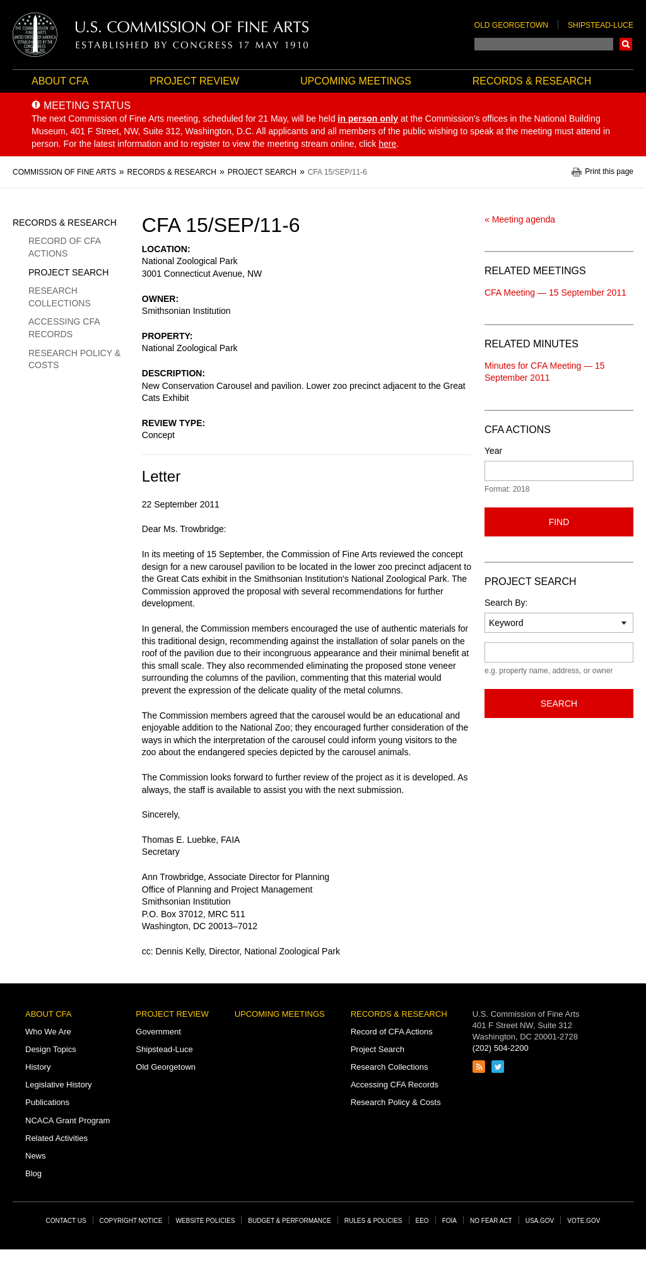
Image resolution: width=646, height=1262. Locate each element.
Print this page (609, 172)
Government (158, 1031)
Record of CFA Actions (64, 247)
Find (559, 522)
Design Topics (50, 1049)
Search (626, 44)
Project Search (68, 272)
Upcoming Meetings (355, 81)
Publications (47, 1102)
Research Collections (59, 297)
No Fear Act (491, 1220)
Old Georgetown (511, 25)
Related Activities (56, 1138)
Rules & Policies (373, 1220)
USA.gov (540, 1220)
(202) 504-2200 (501, 1048)
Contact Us (66, 1220)
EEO (422, 1220)
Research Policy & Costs (74, 359)
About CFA (60, 81)
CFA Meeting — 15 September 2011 (555, 292)
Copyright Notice (131, 1220)
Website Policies (205, 1220)
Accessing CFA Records (64, 327)
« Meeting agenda (519, 219)
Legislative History (58, 1084)
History (37, 1067)
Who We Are (48, 1031)
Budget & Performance (289, 1220)
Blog (33, 1173)
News (35, 1156)
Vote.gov (583, 1220)
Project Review (194, 81)
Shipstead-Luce (600, 25)
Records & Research (532, 81)
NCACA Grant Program (67, 1120)
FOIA (449, 1220)
